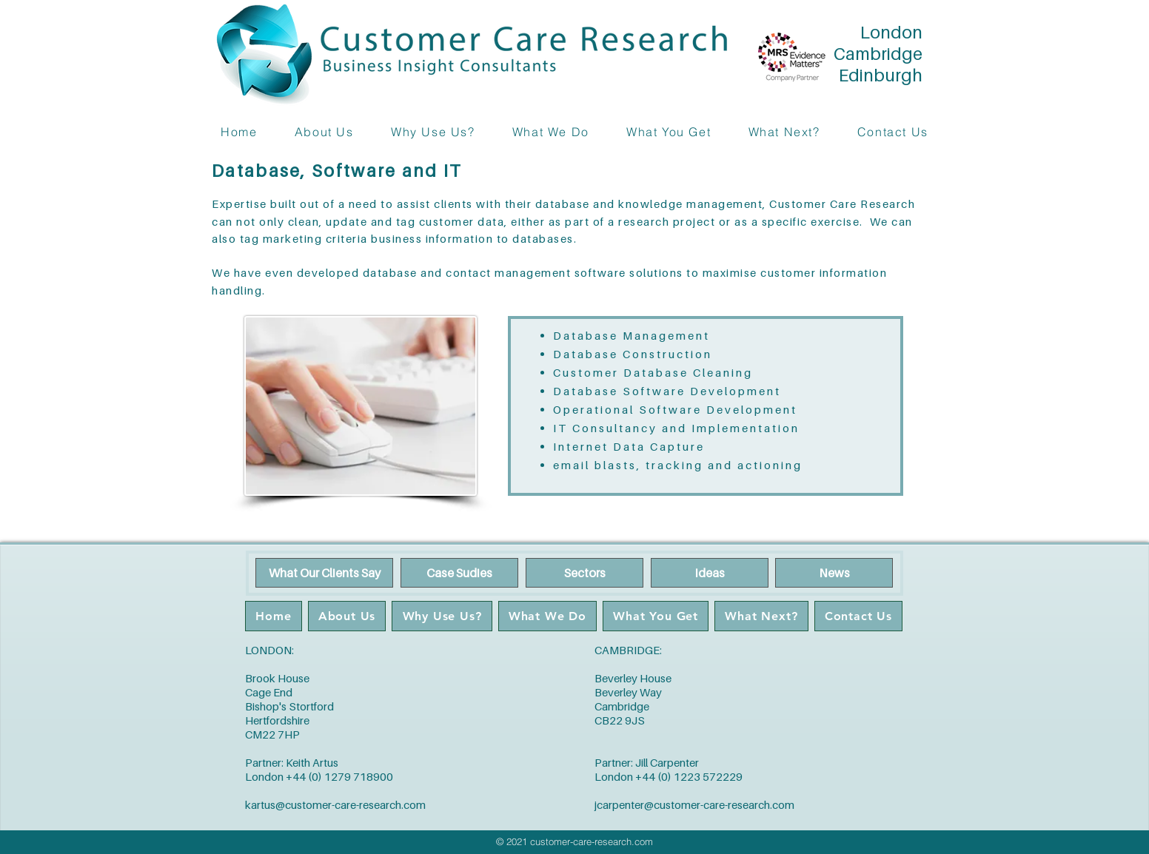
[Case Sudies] (459, 573)
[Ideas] (709, 573)
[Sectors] (584, 573)
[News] (834, 573)
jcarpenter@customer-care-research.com (694, 804)
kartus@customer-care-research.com (335, 804)
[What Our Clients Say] (324, 573)
